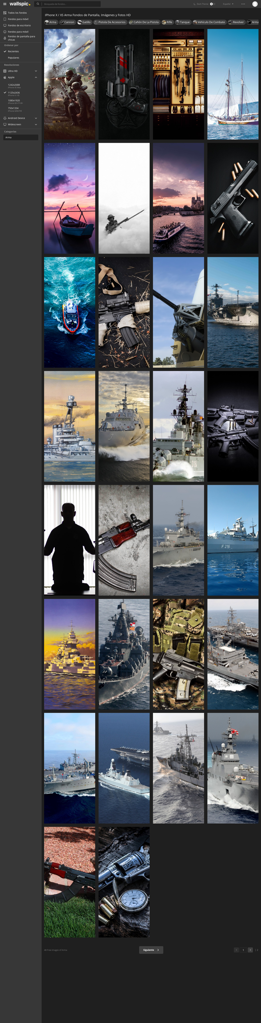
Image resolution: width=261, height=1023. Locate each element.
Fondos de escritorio (17, 25)
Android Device (14, 118)
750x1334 (13, 108)
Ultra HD (10, 71)
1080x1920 (14, 100)
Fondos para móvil (15, 19)
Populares (13, 57)
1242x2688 (14, 85)
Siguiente (151, 949)
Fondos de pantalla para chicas (19, 38)
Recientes (13, 51)
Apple (8, 77)
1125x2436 (25, 92)
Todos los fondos (15, 12)
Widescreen (12, 124)
